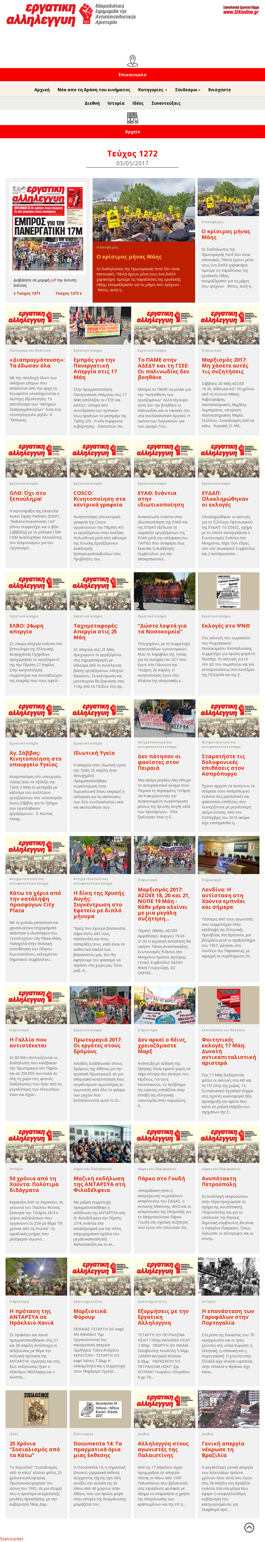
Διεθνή (92, 103)
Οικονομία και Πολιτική (30, 350)
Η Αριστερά (211, 350)
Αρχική (42, 90)
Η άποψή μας (213, 222)
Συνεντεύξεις (166, 103)
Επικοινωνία (133, 75)
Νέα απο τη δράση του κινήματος (94, 90)
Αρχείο (132, 132)
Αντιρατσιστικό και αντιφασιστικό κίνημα (157, 744)
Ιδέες (138, 103)
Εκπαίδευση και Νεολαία (223, 1030)
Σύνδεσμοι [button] (187, 90)
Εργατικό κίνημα (88, 350)
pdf (53, 280)
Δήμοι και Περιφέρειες (93, 1169)
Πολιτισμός (83, 1434)
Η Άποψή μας (107, 247)
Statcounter (12, 1539)
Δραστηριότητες (88, 1301)
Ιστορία (116, 103)
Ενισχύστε (219, 90)
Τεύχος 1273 (68, 293)
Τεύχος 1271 (26, 293)
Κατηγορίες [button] (152, 90)
